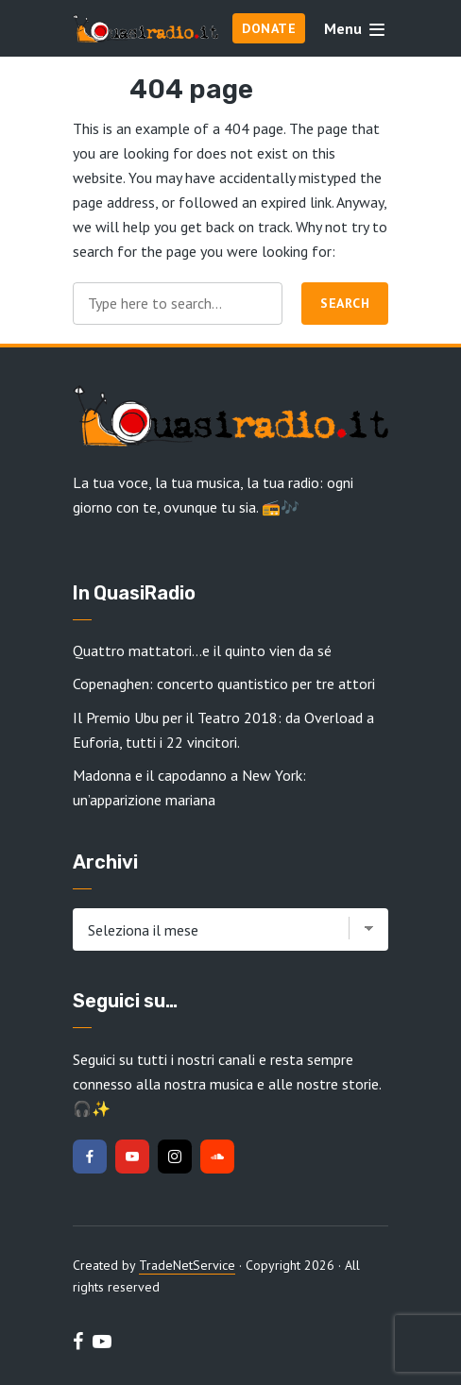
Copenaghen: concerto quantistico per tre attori (224, 683)
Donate (269, 28)
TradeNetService (187, 1265)
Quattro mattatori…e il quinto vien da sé (202, 650)
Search (344, 303)
